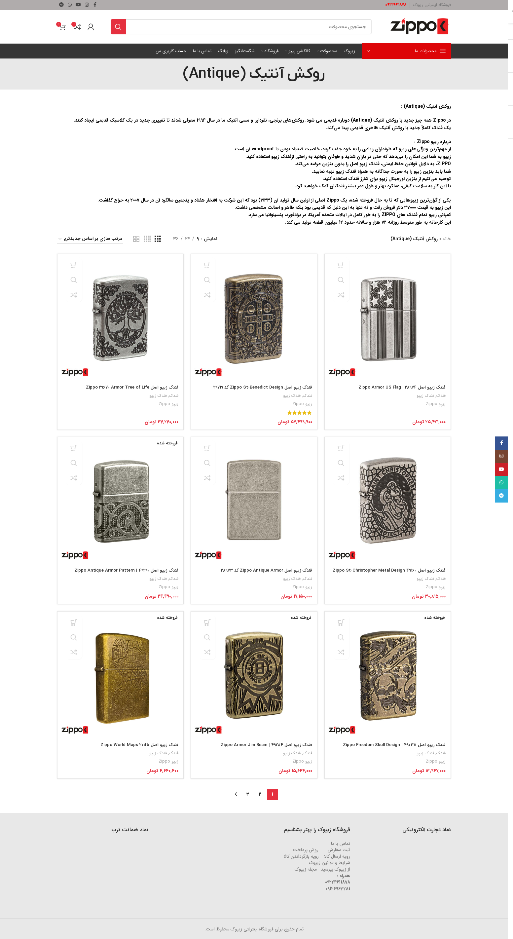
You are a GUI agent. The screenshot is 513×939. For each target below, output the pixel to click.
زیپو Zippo (435, 401)
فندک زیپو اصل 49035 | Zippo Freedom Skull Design (391, 744)
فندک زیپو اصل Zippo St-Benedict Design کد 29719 (258, 385)
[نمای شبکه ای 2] (136, 239)
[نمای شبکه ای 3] (158, 239)
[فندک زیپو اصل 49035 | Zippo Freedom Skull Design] (389, 675)
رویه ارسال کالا (337, 856)
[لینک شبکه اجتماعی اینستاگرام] (87, 5)
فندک (441, 393)
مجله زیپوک (306, 869)
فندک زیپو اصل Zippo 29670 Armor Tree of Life (127, 385)
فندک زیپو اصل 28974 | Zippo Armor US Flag (399, 385)
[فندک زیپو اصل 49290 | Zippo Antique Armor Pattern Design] (119, 500)
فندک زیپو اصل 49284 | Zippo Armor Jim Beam (262, 744)
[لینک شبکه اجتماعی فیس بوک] (95, 5)
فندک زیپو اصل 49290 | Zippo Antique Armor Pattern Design (121, 572)
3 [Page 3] (247, 794)
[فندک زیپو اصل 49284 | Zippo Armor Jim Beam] (254, 675)
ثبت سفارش (339, 849)
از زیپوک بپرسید (335, 869)
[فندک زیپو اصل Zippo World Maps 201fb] (119, 675)
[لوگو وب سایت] (419, 26)
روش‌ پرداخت (305, 849)
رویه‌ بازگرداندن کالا (301, 856)
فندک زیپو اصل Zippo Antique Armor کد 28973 (262, 569)
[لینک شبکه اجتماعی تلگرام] (61, 5)
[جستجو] (241, 26)
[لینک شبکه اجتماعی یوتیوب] (78, 5)
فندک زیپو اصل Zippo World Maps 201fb (135, 744)
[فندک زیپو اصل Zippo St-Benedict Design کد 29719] (254, 316)
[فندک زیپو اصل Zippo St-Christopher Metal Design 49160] (389, 500)
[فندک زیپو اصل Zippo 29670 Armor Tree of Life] (119, 316)
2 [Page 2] (260, 794)
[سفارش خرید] (90, 239)
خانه (447, 239)
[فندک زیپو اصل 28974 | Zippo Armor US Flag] (389, 316)
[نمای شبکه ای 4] (147, 239)
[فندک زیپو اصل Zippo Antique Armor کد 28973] (254, 500)
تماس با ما (340, 843)
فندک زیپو (425, 393)
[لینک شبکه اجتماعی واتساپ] (70, 5)
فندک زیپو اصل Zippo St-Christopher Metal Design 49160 (392, 572)
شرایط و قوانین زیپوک (329, 862)
